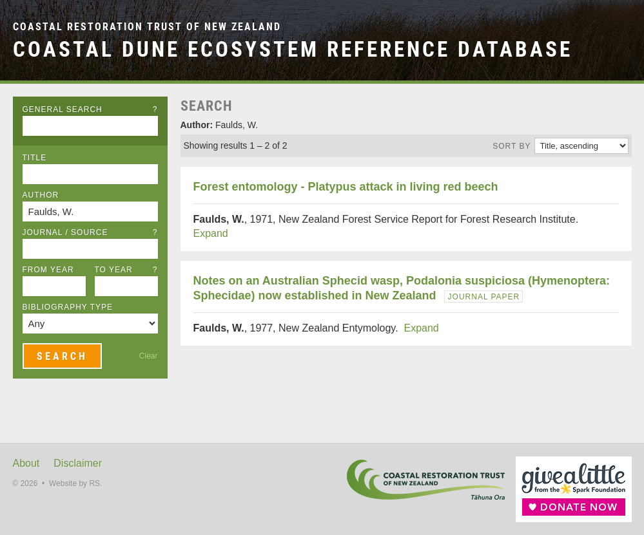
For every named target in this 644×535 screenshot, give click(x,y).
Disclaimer (78, 463)
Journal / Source (90, 232)
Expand (210, 233)
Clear (148, 356)
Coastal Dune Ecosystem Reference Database (292, 49)
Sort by (512, 146)
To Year (126, 269)
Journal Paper (484, 296)
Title (35, 157)
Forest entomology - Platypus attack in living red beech (345, 186)
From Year (48, 269)
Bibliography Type (68, 307)
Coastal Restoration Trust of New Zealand (147, 27)
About (26, 463)
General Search (90, 109)
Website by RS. (75, 483)
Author (41, 195)
